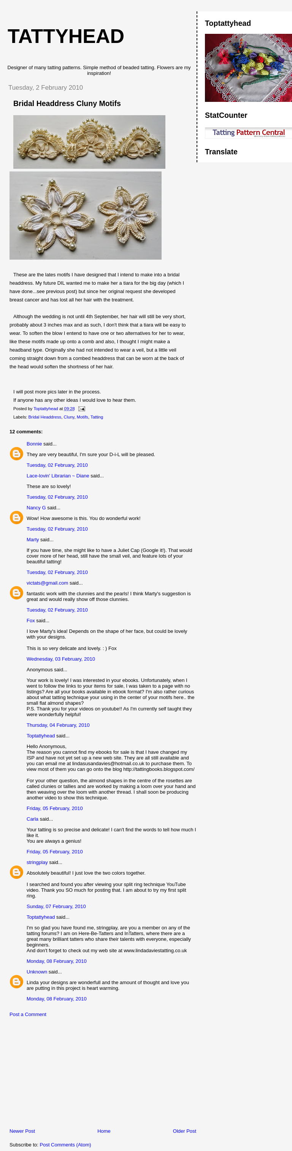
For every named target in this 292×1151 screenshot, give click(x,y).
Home (104, 1131)
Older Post (184, 1131)
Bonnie (34, 444)
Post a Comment (28, 1014)
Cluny (69, 417)
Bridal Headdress (45, 417)
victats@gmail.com (47, 583)
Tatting (96, 417)
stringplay (37, 862)
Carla (32, 819)
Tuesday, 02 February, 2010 (57, 465)
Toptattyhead (41, 736)
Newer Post (22, 1131)
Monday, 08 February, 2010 (57, 961)
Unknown (37, 972)
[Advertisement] (59, 1074)
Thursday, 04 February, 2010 (58, 725)
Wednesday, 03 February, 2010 (61, 659)
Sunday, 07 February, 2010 (56, 906)
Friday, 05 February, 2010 (55, 808)
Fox (31, 620)
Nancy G (36, 507)
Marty (33, 539)
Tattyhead (66, 36)
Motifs (82, 417)
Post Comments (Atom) (65, 1145)
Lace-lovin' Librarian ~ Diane (58, 476)
